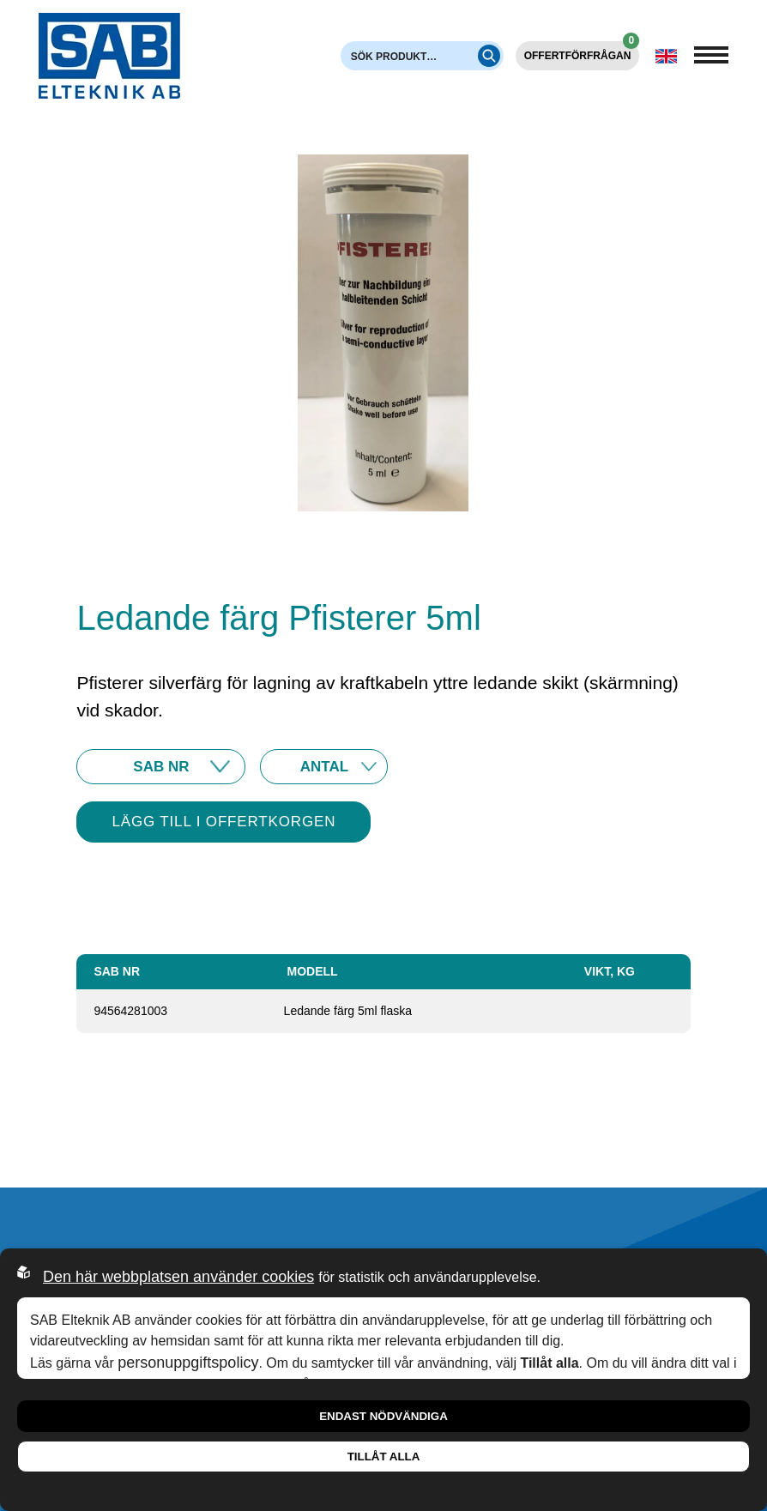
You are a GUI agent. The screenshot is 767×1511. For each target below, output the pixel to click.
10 (324, 766)
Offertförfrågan (582, 51)
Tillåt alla (383, 1456)
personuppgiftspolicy (188, 1362)
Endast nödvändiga (383, 1416)
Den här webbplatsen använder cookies (178, 1276)
